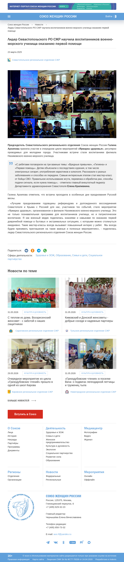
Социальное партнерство (59, 453)
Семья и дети (79, 255)
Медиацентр (93, 428)
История (12, 436)
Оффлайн (89, 479)
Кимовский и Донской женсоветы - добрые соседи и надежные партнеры (89, 319)
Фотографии (90, 432)
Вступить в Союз (25, 414)
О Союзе (14, 428)
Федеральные (53, 476)
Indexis (113, 559)
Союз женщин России (58, 16)
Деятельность (55, 428)
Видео (87, 436)
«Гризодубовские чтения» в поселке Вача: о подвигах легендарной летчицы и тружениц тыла (90, 382)
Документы (13, 450)
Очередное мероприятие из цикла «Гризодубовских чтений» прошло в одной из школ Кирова (30, 382)
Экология (51, 449)
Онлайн (88, 476)
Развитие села (53, 456)
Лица (10, 432)
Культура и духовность (35, 312)
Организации (14, 479)
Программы (14, 446)
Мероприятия (94, 472)
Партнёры (13, 443)
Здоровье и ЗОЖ (44, 255)
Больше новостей (22, 400)
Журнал (88, 439)
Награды (12, 439)
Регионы (14, 472)
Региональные (53, 479)
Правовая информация (19, 559)
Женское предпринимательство (57, 441)
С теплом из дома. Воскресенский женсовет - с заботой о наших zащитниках (29, 321)
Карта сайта (38, 559)
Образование (63, 255)
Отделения (13, 476)
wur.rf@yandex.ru (62, 534)
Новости (52, 472)
